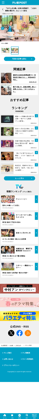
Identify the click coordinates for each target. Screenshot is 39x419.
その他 (11, 345)
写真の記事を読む (19, 59)
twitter (11, 333)
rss (28, 333)
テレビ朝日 (8, 353)
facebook (19, 333)
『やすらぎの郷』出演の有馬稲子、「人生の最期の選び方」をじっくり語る (19, 345)
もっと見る (19, 178)
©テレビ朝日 (28, 345)
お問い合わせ (8, 359)
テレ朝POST (19, 3)
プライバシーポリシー (11, 365)
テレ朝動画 (26, 353)
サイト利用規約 (27, 359)
